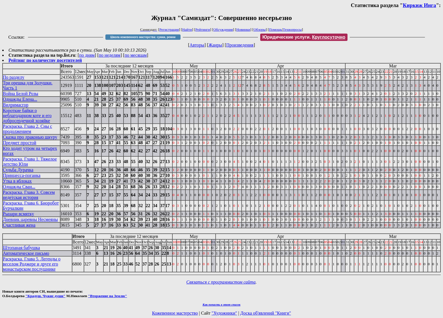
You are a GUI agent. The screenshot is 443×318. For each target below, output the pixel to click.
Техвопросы (292, 29)
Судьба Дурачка (18, 169)
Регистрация (169, 29)
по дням (87, 55)
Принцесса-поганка (21, 175)
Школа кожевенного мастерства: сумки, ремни (142, 37)
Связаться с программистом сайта (221, 282)
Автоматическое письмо (26, 253)
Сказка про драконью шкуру (30, 137)
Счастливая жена (19, 225)
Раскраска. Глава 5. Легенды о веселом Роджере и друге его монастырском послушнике (31, 263)
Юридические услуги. (304, 37)
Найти (187, 29)
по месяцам (136, 55)
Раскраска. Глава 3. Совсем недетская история (29, 195)
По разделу (13, 77)
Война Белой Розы (20, 93)
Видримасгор (15, 104)
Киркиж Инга (419, 5)
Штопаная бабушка (21, 247)
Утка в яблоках (17, 181)
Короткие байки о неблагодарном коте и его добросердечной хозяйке (27, 115)
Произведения (240, 45)
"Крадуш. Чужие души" (45, 296)
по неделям (110, 55)
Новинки (243, 29)
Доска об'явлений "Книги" (265, 313)
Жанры (215, 45)
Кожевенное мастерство (175, 313)
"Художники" (224, 313)
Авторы (197, 45)
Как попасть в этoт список (221, 304)
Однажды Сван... (19, 186)
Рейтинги (203, 29)
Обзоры (259, 29)
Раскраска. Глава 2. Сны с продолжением (27, 129)
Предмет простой (19, 142)
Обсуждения (223, 29)
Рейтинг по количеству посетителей (45, 60)
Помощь (275, 29)
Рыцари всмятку (18, 213)
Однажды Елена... (20, 99)
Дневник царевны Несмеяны (30, 219)
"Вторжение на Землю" (107, 296)
